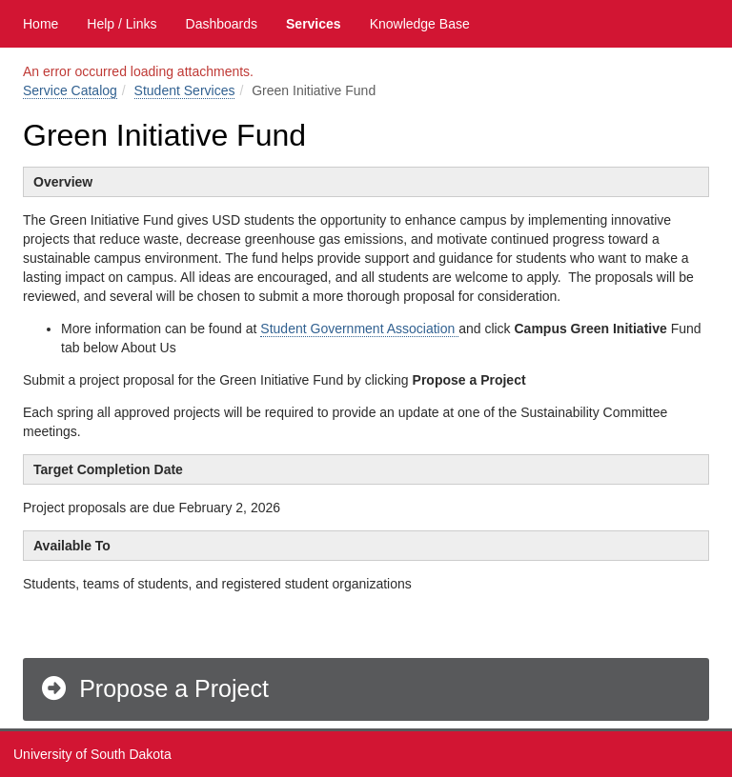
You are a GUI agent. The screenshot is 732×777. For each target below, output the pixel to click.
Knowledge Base (420, 23)
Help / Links (121, 23)
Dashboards (222, 23)
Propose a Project (154, 688)
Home (40, 23)
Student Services (184, 90)
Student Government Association (359, 328)
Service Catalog (70, 90)
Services (313, 23)
